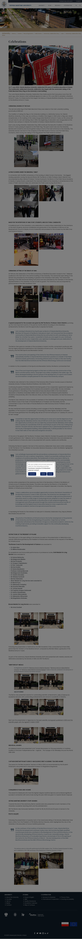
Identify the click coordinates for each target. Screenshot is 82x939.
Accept (50, 474)
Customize (32, 474)
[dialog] (41, 469)
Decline (43, 474)
